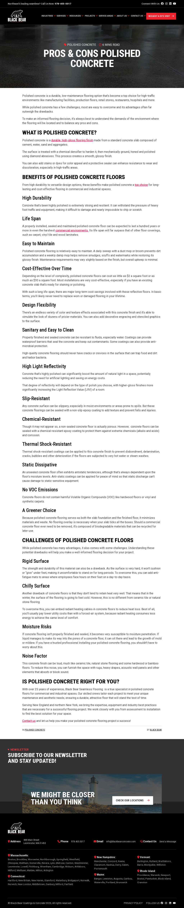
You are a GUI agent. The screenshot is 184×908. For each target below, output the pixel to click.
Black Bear (156, 729)
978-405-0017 (63, 3)
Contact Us (138, 16)
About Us (123, 16)
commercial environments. (72, 230)
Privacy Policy (133, 903)
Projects (91, 16)
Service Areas (107, 16)
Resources (77, 16)
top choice (141, 185)
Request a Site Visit (161, 16)
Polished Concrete (35, 729)
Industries (49, 16)
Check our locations (133, 800)
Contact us (29, 721)
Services (62, 16)
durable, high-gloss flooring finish (72, 140)
